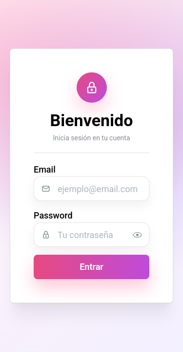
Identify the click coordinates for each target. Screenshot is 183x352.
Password (53, 216)
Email (45, 170)
